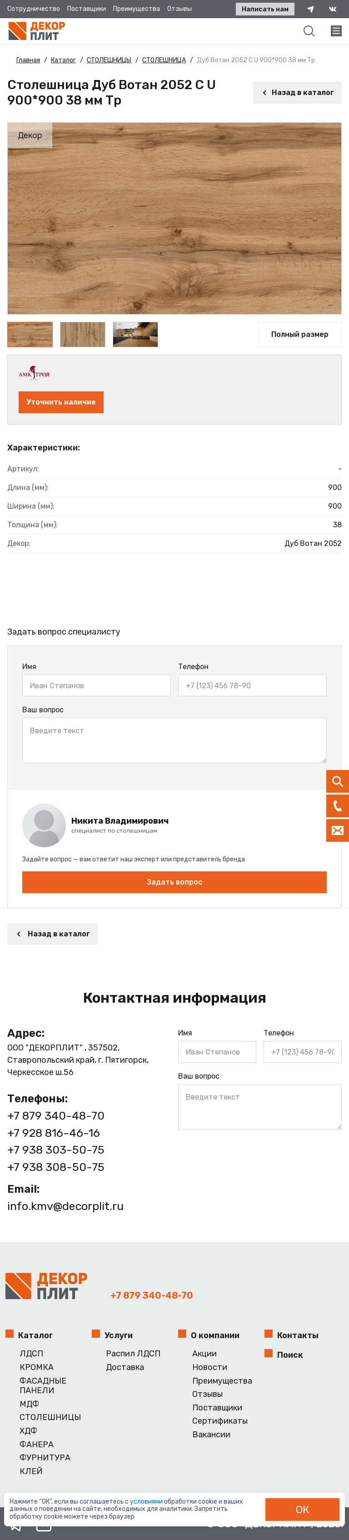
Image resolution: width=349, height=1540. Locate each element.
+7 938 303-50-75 (56, 1149)
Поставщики (86, 9)
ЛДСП (31, 1354)
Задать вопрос (174, 882)
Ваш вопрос (43, 709)
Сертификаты (220, 1421)
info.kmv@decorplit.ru (65, 1206)
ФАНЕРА (37, 1445)
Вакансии (211, 1435)
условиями (147, 1501)
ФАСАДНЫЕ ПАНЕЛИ (43, 1386)
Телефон (193, 666)
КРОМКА (37, 1367)
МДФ (29, 1404)
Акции (204, 1354)
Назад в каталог (297, 92)
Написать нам (265, 9)
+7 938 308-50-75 (56, 1167)
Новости (209, 1367)
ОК (302, 1509)
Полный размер (300, 334)
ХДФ (28, 1431)
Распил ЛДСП (133, 1354)
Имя (29, 666)
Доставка (125, 1367)
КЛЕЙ (31, 1471)
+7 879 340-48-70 (56, 1115)
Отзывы (179, 9)
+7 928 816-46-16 (53, 1133)
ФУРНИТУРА (45, 1458)
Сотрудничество (33, 9)
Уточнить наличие (61, 402)
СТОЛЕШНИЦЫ (50, 1417)
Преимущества (136, 9)
